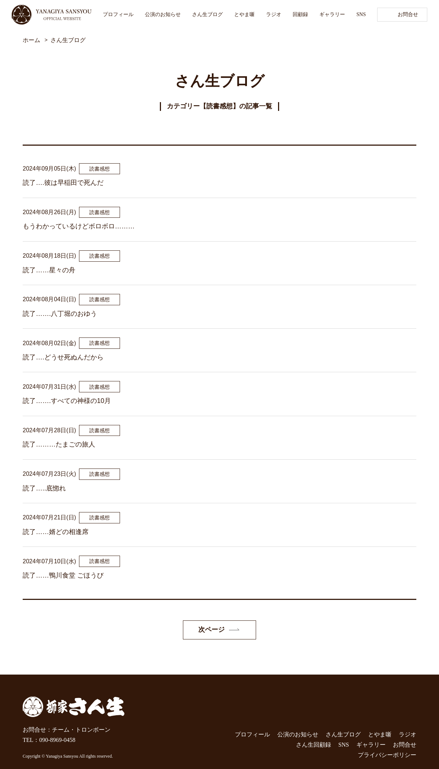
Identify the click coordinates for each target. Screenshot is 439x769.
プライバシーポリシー (387, 755)
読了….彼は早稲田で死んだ (63, 182)
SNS (361, 14)
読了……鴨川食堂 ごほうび (63, 575)
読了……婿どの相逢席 (56, 531)
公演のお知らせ (163, 14)
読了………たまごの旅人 (59, 444)
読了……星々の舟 (49, 270)
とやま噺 (244, 14)
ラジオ (273, 14)
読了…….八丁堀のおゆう (60, 313)
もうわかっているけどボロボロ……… (79, 226)
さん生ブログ (207, 14)
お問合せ (408, 14)
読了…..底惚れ (44, 488)
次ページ (211, 629)
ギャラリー (332, 14)
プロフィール (118, 14)
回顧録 (300, 14)
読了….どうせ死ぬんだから (63, 357)
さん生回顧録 (313, 745)
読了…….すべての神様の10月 (67, 400)
